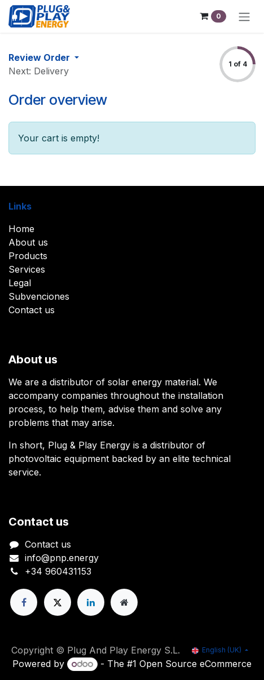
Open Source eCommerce (195, 663)
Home (21, 228)
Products (27, 255)
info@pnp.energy (62, 557)
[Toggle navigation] (244, 16)
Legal (19, 282)
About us (28, 242)
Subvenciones (38, 296)
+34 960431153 (58, 571)
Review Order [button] (40, 57)
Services (26, 269)
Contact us (31, 309)
